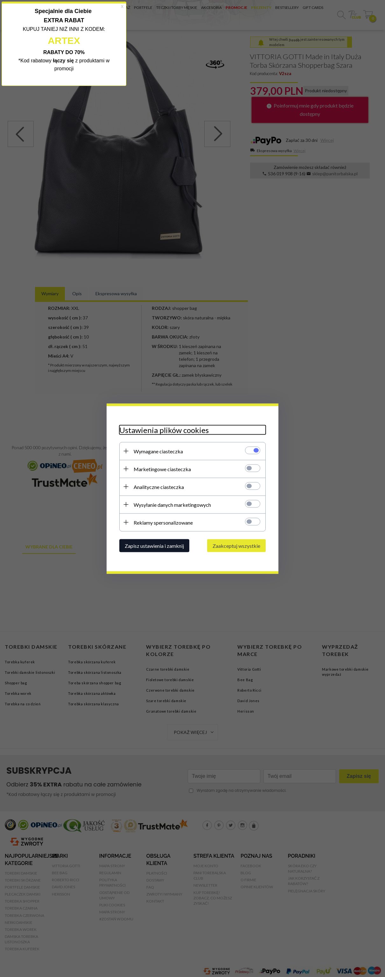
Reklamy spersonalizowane (163, 522)
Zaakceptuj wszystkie (236, 545)
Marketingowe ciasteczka (162, 469)
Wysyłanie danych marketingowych (172, 504)
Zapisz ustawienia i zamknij (154, 545)
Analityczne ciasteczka (159, 487)
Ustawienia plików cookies (164, 429)
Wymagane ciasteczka (158, 451)
